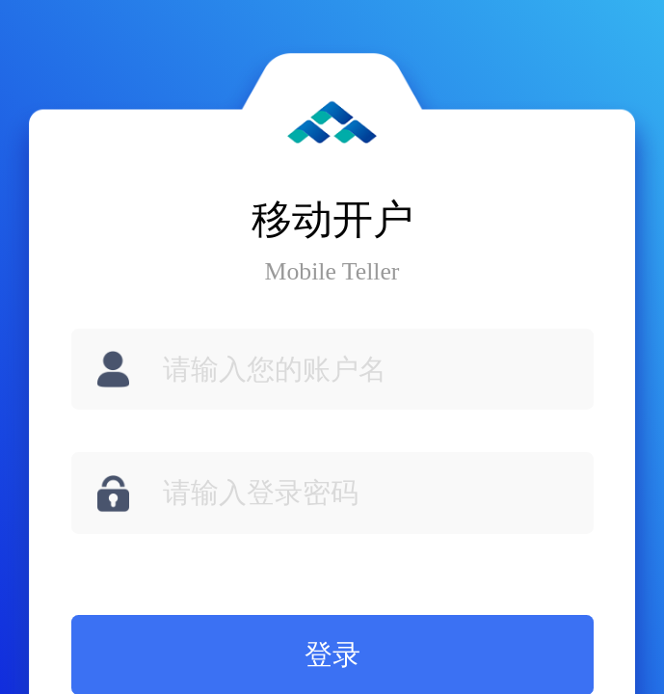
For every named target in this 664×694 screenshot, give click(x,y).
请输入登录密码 (261, 492)
